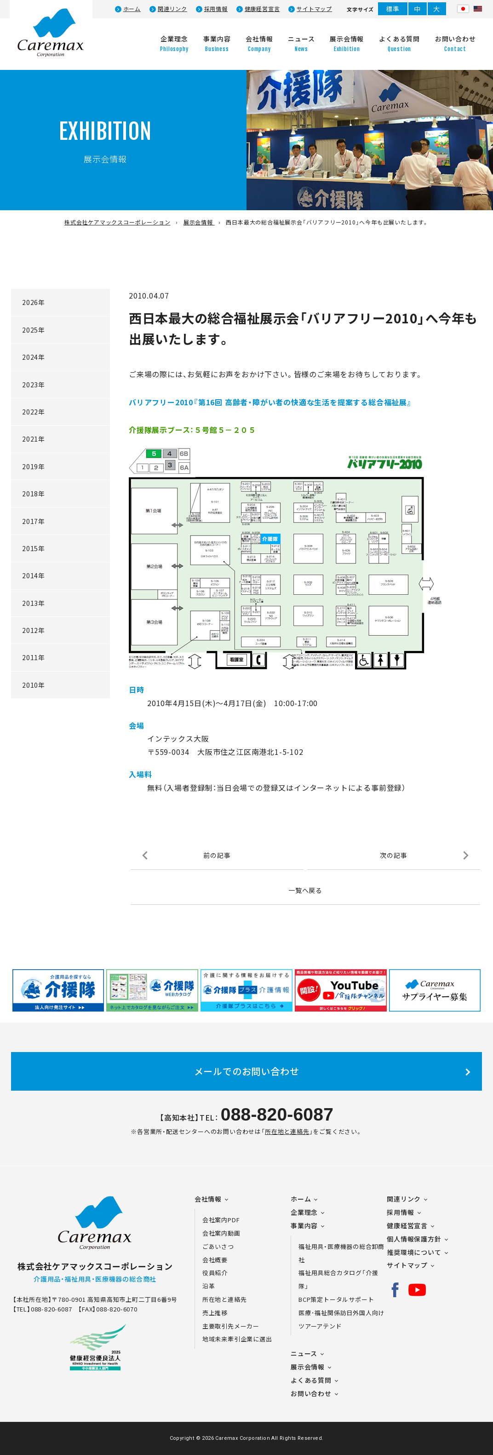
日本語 (463, 8)
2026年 (33, 302)
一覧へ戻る (305, 890)
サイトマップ (314, 9)
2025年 (33, 329)
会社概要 (215, 1259)
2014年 (33, 575)
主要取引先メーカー (230, 1326)
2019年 (33, 466)
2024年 (33, 357)
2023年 (33, 384)
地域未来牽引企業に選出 (237, 1338)
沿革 (208, 1286)
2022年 (33, 411)
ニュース (304, 1353)
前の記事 (216, 855)
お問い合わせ (311, 1393)
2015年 (33, 548)
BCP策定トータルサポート (336, 1299)
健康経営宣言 (262, 9)
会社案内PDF (226, 1219)
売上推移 (215, 1312)
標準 (393, 8)
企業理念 (304, 1212)
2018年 (33, 493)
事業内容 (304, 1225)
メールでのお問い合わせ (246, 1071)
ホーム (132, 9)
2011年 (33, 657)
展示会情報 (308, 1366)
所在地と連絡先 (287, 1131)
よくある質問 (311, 1380)
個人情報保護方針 (414, 1238)
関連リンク (172, 9)
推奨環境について (414, 1252)
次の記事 (393, 855)
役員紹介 (215, 1272)
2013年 (33, 603)
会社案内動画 (221, 1233)
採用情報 (216, 9)
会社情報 (208, 1198)
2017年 (33, 521)
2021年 (33, 438)
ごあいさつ (218, 1246)
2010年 (33, 685)
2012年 (33, 630)
